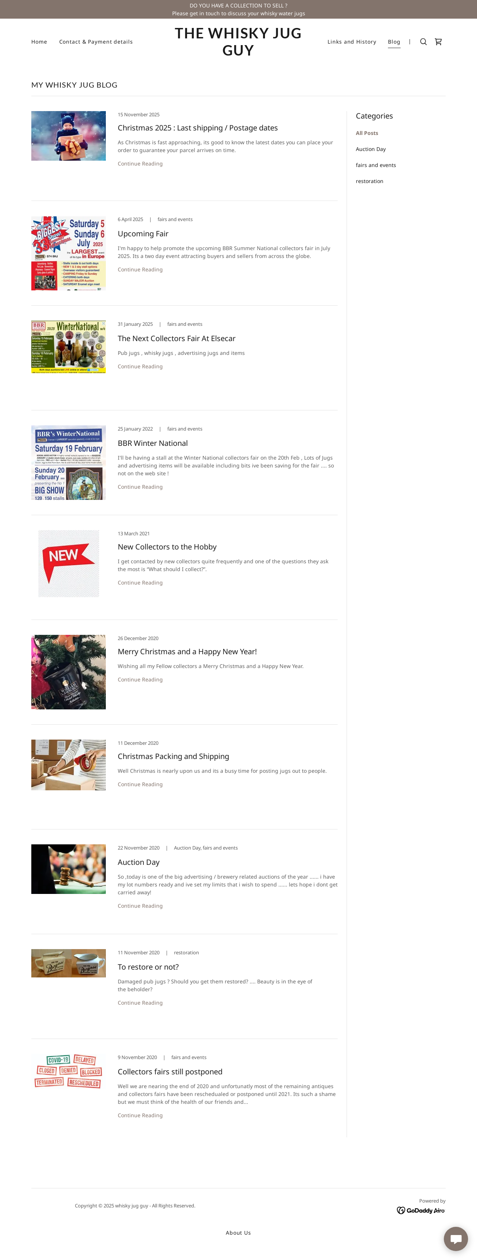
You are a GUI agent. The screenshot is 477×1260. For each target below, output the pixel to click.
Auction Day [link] (371, 148)
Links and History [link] (352, 41)
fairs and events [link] (376, 164)
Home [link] (39, 41)
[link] (239, 53)
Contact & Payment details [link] (96, 41)
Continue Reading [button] (140, 163)
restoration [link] (369, 181)
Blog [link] (394, 41)
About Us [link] (238, 1232)
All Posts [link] (367, 132)
